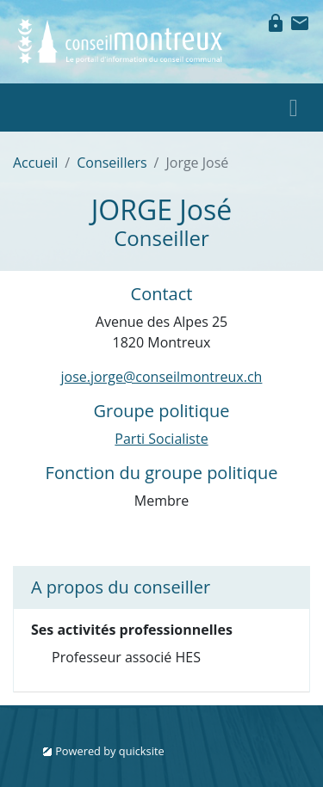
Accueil (35, 162)
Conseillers (111, 162)
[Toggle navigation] (293, 107)
